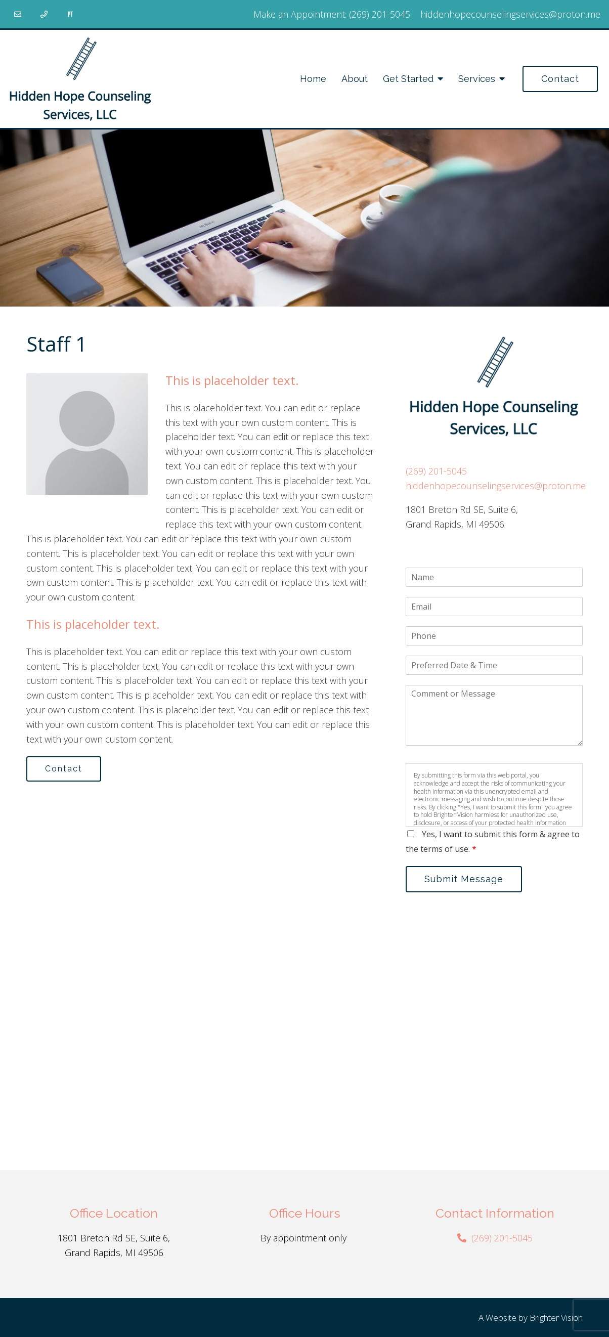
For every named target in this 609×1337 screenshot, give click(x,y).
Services (476, 78)
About (354, 78)
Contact (560, 78)
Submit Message (463, 879)
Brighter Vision (556, 1317)
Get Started (408, 78)
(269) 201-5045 (379, 14)
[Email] (18, 14)
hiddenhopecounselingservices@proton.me (510, 14)
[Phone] (44, 14)
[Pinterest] (70, 14)
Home (313, 78)
